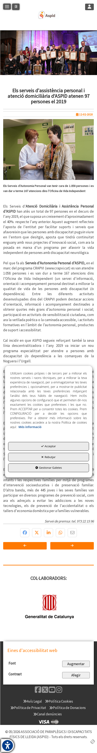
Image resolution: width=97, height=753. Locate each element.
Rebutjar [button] (48, 457)
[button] (48, 15)
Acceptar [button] (48, 446)
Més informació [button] (29, 427)
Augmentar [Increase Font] (75, 664)
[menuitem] (32, 701)
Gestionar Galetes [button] (48, 468)
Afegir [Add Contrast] (75, 675)
